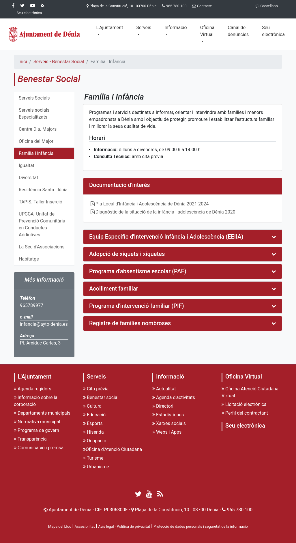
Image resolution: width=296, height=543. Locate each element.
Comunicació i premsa (38, 447)
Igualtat (26, 165)
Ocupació (94, 440)
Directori (162, 406)
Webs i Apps (166, 432)
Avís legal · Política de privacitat (124, 526)
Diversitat (28, 177)
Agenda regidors (32, 389)
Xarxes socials (169, 423)
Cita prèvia (95, 389)
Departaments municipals (42, 413)
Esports (93, 423)
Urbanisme (96, 466)
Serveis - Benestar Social (58, 61)
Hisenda (93, 432)
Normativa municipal (37, 421)
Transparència (30, 439)
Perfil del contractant (245, 413)
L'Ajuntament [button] (109, 27)
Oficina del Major (36, 141)
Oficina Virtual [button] (207, 31)
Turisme (93, 458)
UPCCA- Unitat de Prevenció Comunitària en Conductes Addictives (42, 224)
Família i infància (36, 153)
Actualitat (164, 389)
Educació (94, 414)
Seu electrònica (273, 31)
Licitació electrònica (244, 404)
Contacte (201, 6)
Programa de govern (36, 430)
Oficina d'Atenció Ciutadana (112, 449)
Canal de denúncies (238, 31)
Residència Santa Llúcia (43, 189)
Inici (22, 61)
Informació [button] (175, 27)
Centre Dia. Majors (38, 129)
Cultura (92, 406)
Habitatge (29, 259)
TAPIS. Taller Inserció (40, 202)
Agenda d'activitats (173, 397)
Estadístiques (168, 414)
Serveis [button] (143, 27)
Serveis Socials (34, 98)
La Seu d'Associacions (41, 247)
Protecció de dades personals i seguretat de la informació (200, 526)
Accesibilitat (84, 526)
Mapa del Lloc (59, 526)
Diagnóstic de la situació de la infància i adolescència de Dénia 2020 (165, 212)
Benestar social (101, 397)
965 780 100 (176, 6)
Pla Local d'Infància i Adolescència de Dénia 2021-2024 (152, 204)
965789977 (31, 305)
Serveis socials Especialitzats (34, 113)
